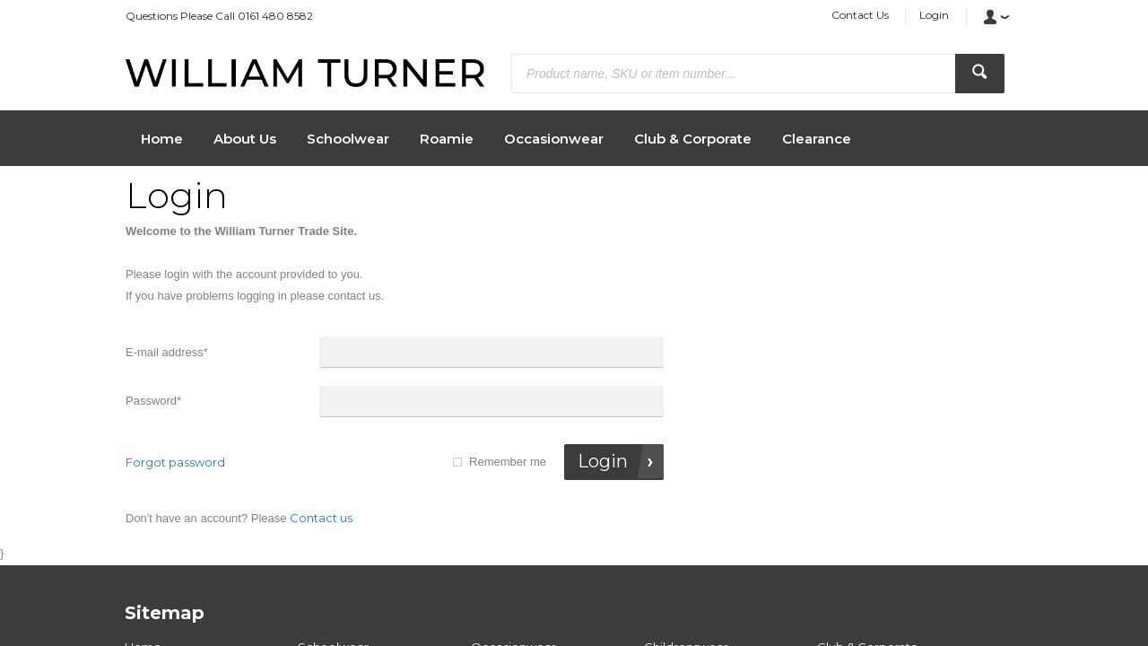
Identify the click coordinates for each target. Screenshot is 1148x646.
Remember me (507, 461)
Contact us (321, 518)
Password (153, 400)
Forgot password (175, 462)
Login (934, 15)
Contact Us (860, 15)
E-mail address (167, 352)
